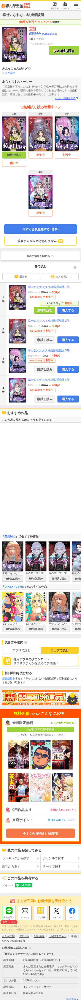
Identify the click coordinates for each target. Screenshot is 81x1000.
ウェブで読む (60, 650)
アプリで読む (21, 650)
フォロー (56, 917)
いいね (72, 917)
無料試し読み (13, 578)
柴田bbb (43, 33)
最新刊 (20, 276)
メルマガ (25, 917)
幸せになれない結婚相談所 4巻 (49, 379)
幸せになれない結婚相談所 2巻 (49, 320)
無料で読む (14, 155)
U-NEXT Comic (14, 586)
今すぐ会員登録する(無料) (40, 833)
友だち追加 (9, 918)
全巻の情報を (41, 256)
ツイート (8, 885)
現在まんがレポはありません (40, 241)
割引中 (14, 163)
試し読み (46, 340)
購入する (68, 310)
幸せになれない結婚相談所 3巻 (49, 350)
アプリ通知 (40, 917)
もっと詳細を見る (67, 98)
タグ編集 (10, 73)
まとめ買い (59, 276)
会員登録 (7, 678)
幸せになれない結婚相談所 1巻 (49, 287)
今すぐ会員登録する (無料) (40, 229)
